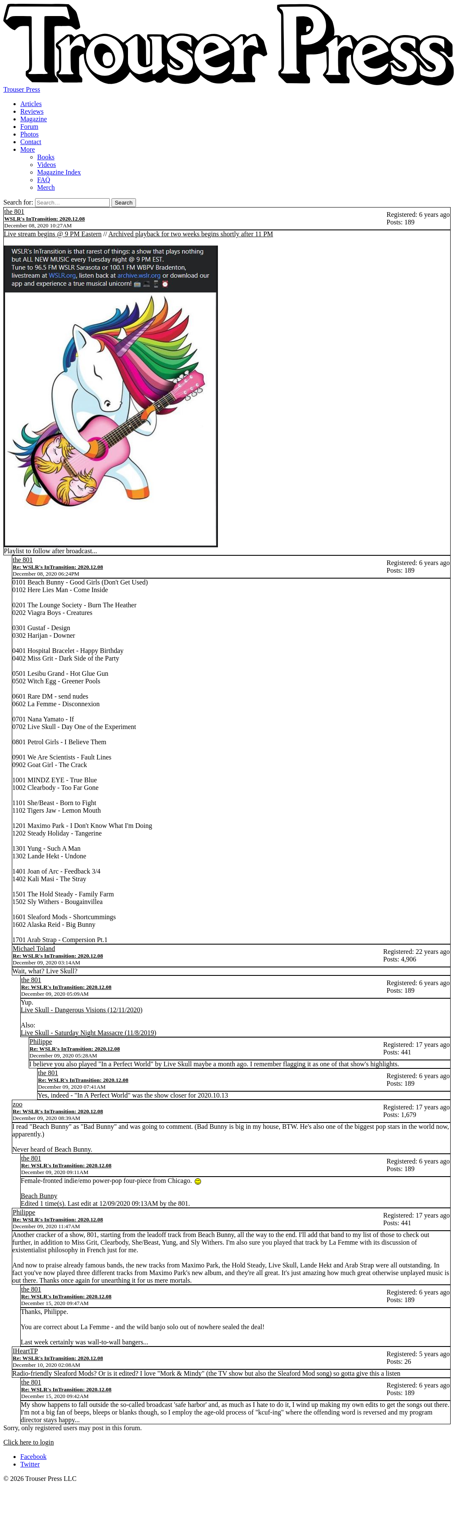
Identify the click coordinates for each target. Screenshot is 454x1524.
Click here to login (28, 1442)
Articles (31, 103)
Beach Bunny (39, 1195)
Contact (30, 141)
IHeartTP (25, 1351)
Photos (29, 134)
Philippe (41, 1041)
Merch (46, 187)
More (27, 149)
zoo (17, 1104)
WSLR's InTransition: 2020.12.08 (44, 219)
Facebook (33, 1456)
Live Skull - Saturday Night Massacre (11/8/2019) (88, 1032)
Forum (29, 126)
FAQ (43, 179)
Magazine (33, 119)
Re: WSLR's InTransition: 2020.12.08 (58, 567)
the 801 (14, 211)
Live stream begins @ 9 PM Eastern (53, 234)
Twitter (30, 1464)
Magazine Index (59, 172)
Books (45, 157)
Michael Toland (34, 948)
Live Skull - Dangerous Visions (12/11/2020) (81, 1009)
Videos (46, 164)
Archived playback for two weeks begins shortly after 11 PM (191, 234)
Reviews (31, 111)
